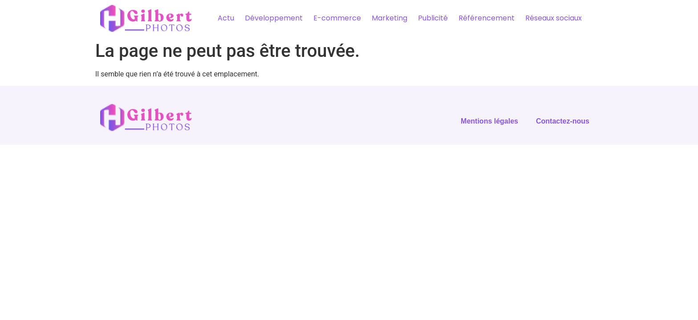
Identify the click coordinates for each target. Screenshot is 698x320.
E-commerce (337, 18)
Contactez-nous (562, 121)
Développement (274, 18)
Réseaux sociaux (553, 18)
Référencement (487, 18)
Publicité (433, 18)
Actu (226, 18)
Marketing (389, 18)
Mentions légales (489, 121)
